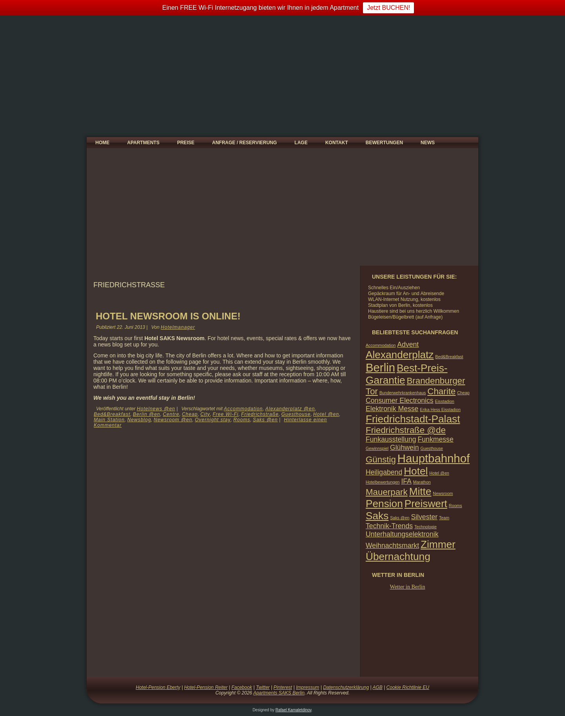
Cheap (190, 414)
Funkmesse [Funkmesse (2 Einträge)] (435, 439)
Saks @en (265, 419)
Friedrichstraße (260, 414)
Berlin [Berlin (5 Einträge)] (380, 367)
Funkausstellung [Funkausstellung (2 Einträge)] (391, 439)
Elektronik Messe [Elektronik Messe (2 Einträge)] (392, 409)
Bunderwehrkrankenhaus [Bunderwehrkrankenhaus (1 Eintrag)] (402, 392)
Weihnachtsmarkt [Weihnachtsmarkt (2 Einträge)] (392, 545)
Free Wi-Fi (226, 414)
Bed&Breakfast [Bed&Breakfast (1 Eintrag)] (449, 356)
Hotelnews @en (156, 408)
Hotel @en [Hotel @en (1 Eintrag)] (439, 473)
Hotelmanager (178, 327)
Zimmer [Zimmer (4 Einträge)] (438, 544)
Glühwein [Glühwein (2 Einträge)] (404, 447)
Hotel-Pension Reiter (206, 687)
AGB (377, 687)
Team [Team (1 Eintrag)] (444, 517)
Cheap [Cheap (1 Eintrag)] (463, 392)
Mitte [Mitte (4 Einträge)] (420, 491)
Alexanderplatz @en (290, 408)
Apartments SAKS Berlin (278, 693)
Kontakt (336, 142)
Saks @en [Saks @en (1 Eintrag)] (399, 517)
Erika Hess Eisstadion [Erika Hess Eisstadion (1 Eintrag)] (440, 409)
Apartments (143, 142)
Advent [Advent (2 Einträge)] (408, 344)
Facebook (241, 687)
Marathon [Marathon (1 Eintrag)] (422, 482)
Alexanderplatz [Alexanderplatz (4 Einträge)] (400, 355)
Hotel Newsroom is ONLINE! (168, 316)
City (205, 414)
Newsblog (139, 419)
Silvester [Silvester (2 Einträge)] (424, 517)
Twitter (263, 687)
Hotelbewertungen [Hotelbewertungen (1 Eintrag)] (383, 482)
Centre (171, 414)
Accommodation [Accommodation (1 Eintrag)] (381, 345)
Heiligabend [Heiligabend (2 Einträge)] (384, 472)
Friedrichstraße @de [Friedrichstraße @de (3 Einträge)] (406, 430)
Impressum (307, 687)
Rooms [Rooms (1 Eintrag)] (455, 505)
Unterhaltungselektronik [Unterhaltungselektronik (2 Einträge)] (402, 534)
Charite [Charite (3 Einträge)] (441, 391)
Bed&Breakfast (112, 414)
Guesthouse (296, 414)
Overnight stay (213, 419)
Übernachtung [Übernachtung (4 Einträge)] (398, 556)
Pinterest (282, 687)
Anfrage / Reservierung (244, 142)
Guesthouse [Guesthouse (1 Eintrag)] (431, 448)
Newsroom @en (173, 419)
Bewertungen (384, 142)
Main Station (109, 419)
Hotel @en (326, 414)
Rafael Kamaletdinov (293, 710)
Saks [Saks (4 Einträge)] (377, 516)
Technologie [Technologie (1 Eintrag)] (425, 526)
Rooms (241, 419)
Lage (301, 142)
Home (102, 142)
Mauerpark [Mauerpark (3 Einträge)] (387, 492)
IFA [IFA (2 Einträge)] (406, 481)
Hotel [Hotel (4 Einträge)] (416, 471)
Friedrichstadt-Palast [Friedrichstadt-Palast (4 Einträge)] (413, 419)
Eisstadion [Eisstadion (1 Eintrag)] (444, 401)
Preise (185, 142)
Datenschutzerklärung (346, 687)
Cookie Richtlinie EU (407, 687)
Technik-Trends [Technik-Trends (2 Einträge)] (389, 526)
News (428, 142)
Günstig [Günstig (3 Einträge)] (381, 459)
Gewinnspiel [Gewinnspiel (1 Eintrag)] (377, 448)
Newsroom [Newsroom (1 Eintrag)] (443, 493)
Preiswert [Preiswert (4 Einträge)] (426, 503)
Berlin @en (146, 414)
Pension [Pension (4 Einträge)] (384, 503)
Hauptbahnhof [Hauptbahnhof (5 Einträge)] (433, 458)
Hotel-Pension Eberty (158, 687)
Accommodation (243, 408)
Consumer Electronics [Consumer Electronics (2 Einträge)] (400, 400)
